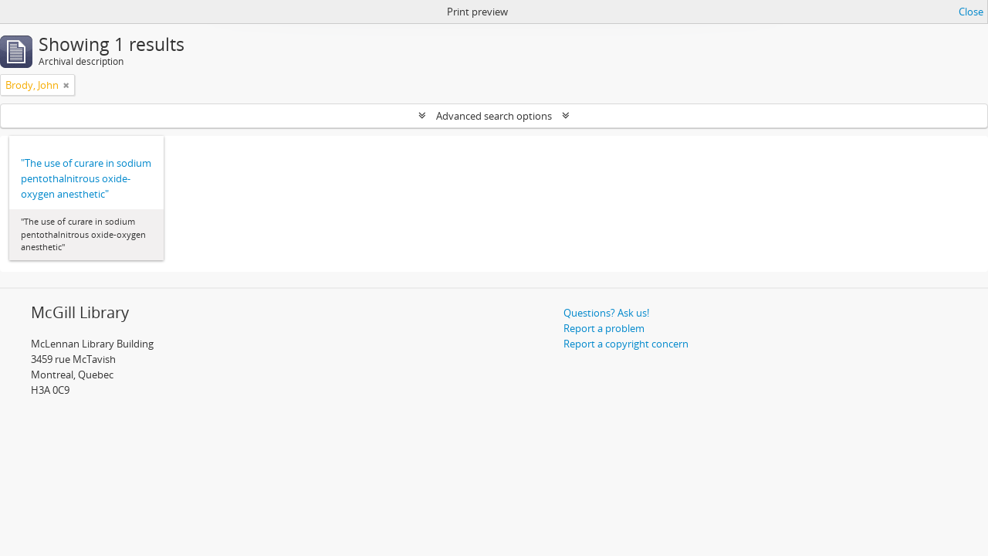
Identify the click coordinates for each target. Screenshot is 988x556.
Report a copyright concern (626, 344)
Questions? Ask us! (606, 313)
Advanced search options (494, 116)
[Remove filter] (66, 85)
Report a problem (604, 328)
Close (971, 12)
